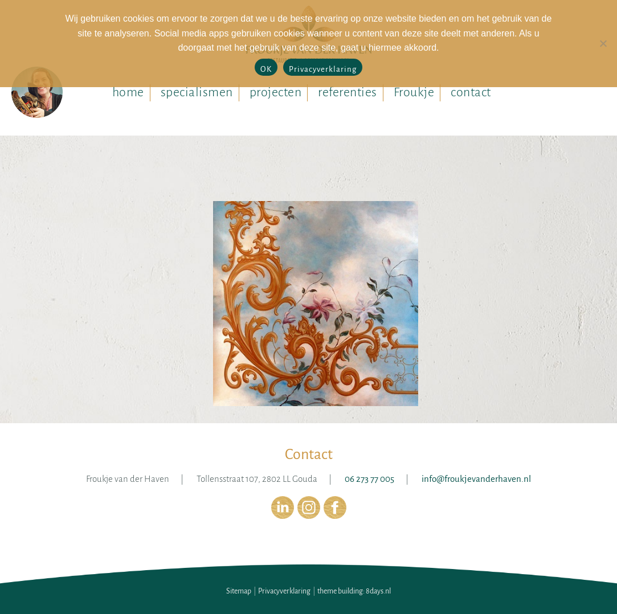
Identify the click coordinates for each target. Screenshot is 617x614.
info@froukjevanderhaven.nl (476, 479)
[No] (602, 43)
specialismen (197, 92)
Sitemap (238, 591)
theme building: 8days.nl (354, 591)
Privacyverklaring (284, 591)
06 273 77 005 (369, 479)
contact (471, 92)
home (128, 92)
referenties (347, 92)
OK (266, 69)
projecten (276, 92)
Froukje (414, 92)
